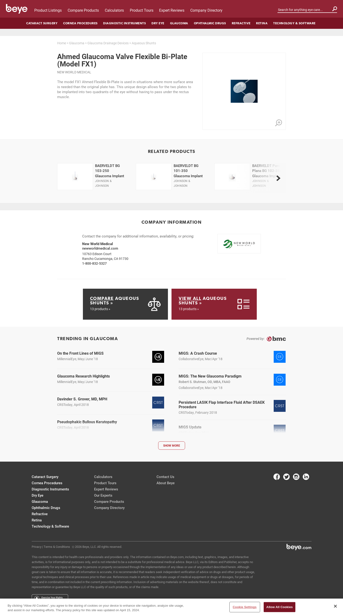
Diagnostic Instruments (124, 23)
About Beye (165, 482)
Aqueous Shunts (144, 43)
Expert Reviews (171, 10)
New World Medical (74, 72)
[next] (278, 178)
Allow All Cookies (279, 607)
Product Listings (48, 10)
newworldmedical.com (100, 248)
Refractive (241, 23)
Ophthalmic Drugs (210, 23)
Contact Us (165, 476)
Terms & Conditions (57, 546)
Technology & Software (294, 23)
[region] (171, 607)
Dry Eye (157, 23)
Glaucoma (179, 23)
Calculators (114, 10)
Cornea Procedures (80, 23)
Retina (261, 23)
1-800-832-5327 (94, 263)
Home (61, 43)
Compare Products (83, 10)
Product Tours (141, 10)
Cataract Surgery (41, 23)
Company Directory (206, 10)
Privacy (36, 546)
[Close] (335, 606)
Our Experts (103, 495)
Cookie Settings (245, 607)
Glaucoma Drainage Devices (108, 43)
